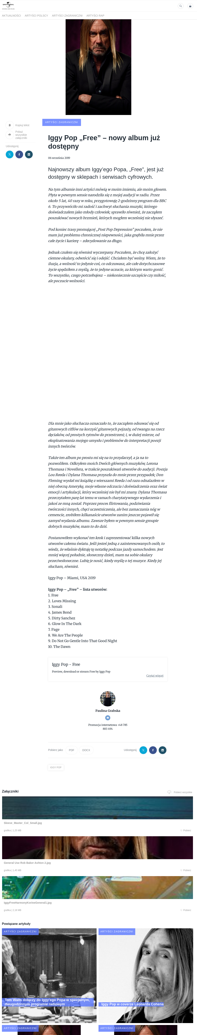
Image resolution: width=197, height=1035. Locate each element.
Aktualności (11, 15)
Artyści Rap (95, 15)
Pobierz (40, 802)
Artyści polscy (36, 15)
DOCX (86, 721)
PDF (71, 721)
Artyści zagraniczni (67, 15)
